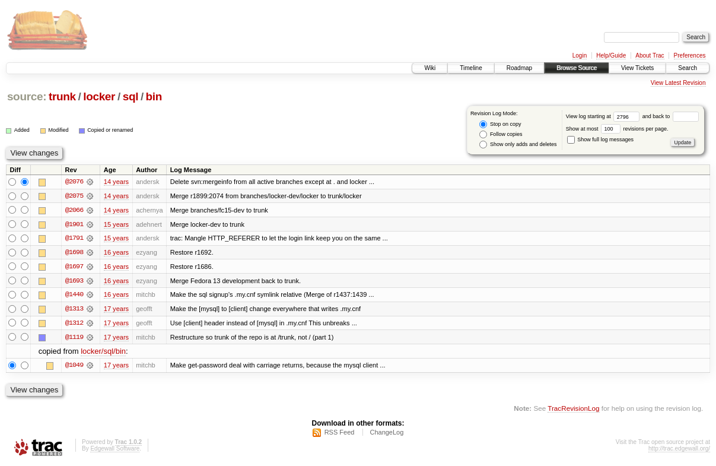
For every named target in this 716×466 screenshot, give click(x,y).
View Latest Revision (678, 83)
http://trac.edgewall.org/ (679, 450)
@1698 (74, 253)
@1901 (74, 224)
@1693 (74, 281)
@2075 (74, 196)
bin (154, 96)
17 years (116, 309)
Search (687, 68)
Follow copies (500, 134)
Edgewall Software (114, 450)
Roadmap (519, 68)
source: (26, 96)
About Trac (649, 55)
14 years (116, 181)
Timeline (471, 68)
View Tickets (637, 68)
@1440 (74, 295)
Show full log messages (600, 139)
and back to (670, 116)
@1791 (74, 238)
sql (130, 96)
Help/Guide (611, 55)
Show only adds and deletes (517, 144)
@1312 (74, 324)
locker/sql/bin (103, 352)
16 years (116, 252)
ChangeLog (386, 434)
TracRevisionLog (573, 410)
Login (579, 55)
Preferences (690, 55)
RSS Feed (339, 434)
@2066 (74, 210)
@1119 (74, 338)
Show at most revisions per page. (617, 129)
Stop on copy (500, 124)
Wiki (429, 68)
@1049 (74, 367)
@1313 (74, 310)
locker (99, 96)
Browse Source (576, 68)
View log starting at (604, 116)
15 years (116, 224)
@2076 (74, 181)
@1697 (74, 267)
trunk (62, 96)
